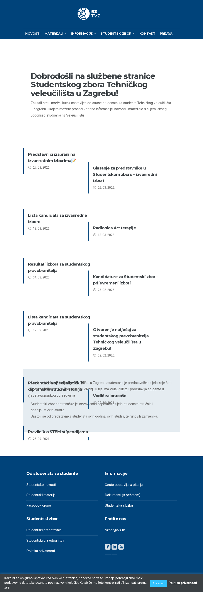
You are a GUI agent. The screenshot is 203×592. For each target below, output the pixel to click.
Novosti (32, 35)
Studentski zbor (116, 35)
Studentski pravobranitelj (45, 542)
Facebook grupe (38, 507)
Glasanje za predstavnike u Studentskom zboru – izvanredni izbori (142, 162)
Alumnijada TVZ (125, 335)
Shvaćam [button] (157, 583)
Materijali (54, 35)
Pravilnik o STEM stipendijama (58, 335)
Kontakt (147, 35)
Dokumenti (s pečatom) (122, 497)
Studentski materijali (41, 497)
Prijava (166, 35)
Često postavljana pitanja (124, 486)
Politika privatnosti (40, 553)
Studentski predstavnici (44, 532)
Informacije (81, 35)
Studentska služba (119, 507)
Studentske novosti (41, 486)
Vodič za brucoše (126, 303)
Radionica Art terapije (131, 194)
